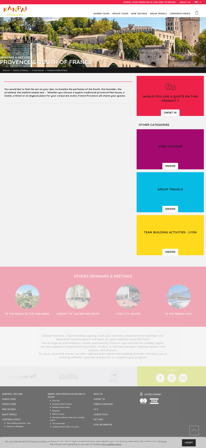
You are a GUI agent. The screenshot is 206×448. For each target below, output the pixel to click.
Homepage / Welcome (12, 394)
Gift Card (98, 419)
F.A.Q (96, 409)
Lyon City (54, 400)
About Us (98, 394)
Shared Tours (9, 399)
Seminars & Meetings (13, 426)
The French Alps (57, 423)
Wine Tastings (9, 409)
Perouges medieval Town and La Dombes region (67, 418)
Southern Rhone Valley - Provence (64, 427)
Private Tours (9, 404)
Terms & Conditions (103, 404)
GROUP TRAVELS (9, 414)
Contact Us (99, 399)
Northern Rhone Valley (60, 407)
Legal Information (103, 425)
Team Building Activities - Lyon (17, 423)
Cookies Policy (101, 414)
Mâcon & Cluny (57, 414)
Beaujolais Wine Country (61, 404)
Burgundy (55, 411)
